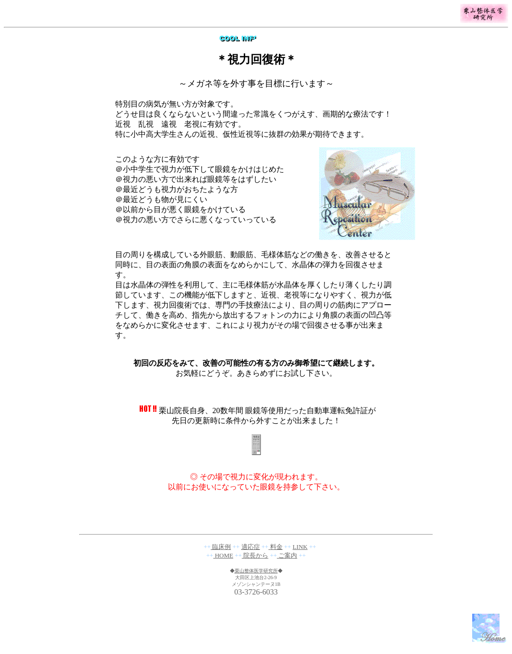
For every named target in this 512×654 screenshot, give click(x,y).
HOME (223, 555)
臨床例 (221, 546)
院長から (255, 555)
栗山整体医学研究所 (256, 570)
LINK (300, 546)
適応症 (250, 546)
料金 (275, 546)
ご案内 (287, 555)
